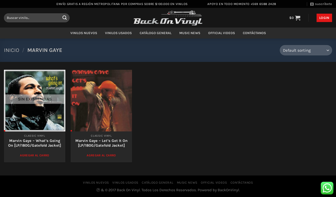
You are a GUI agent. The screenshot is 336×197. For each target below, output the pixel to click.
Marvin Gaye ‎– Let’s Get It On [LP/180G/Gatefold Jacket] (101, 143)
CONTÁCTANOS (254, 33)
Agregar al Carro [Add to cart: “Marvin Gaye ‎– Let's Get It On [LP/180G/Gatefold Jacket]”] (101, 155)
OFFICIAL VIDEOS (221, 33)
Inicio (11, 50)
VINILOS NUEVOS (83, 33)
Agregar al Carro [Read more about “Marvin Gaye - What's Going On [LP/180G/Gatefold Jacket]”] (34, 155)
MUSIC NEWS (189, 33)
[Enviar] (64, 17)
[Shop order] (306, 50)
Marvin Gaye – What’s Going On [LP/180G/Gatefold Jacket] (34, 143)
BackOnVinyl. (229, 190)
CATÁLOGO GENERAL (155, 33)
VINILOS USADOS (118, 33)
